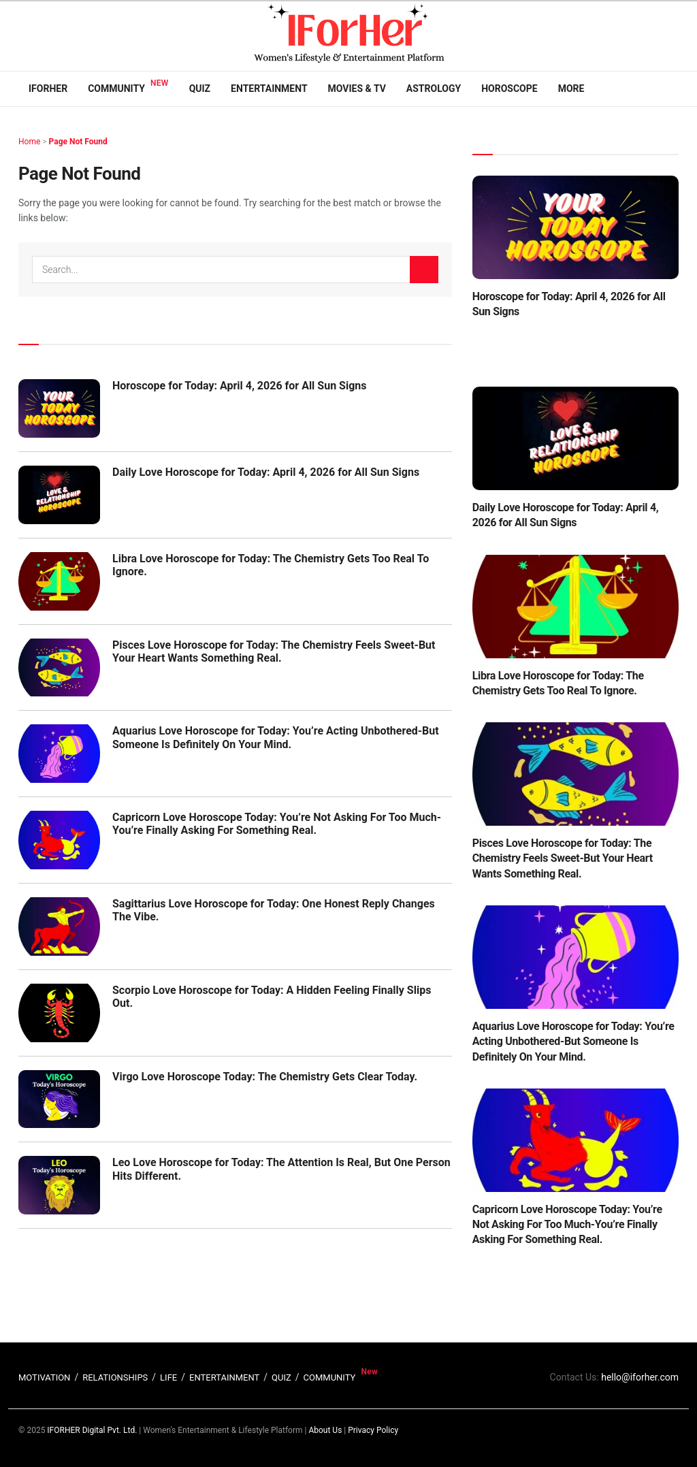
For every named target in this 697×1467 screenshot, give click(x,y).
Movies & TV (357, 88)
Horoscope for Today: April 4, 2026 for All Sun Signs (239, 385)
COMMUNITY (330, 1377)
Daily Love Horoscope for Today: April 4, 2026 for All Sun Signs (265, 472)
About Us (325, 1430)
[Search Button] (424, 269)
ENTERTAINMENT (224, 1377)
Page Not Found (78, 141)
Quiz (199, 88)
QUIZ (281, 1377)
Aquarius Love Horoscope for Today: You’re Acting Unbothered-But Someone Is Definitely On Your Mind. (275, 737)
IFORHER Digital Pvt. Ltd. (92, 1430)
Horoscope (509, 88)
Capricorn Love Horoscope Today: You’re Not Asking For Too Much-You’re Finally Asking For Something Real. (276, 824)
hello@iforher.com (640, 1377)
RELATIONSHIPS (115, 1377)
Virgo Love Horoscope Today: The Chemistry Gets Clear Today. (264, 1076)
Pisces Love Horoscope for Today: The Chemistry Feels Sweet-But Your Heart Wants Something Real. (274, 651)
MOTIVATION (44, 1377)
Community (116, 88)
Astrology (433, 88)
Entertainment (269, 88)
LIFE (168, 1377)
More (571, 88)
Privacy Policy (373, 1430)
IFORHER (48, 88)
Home (29, 141)
